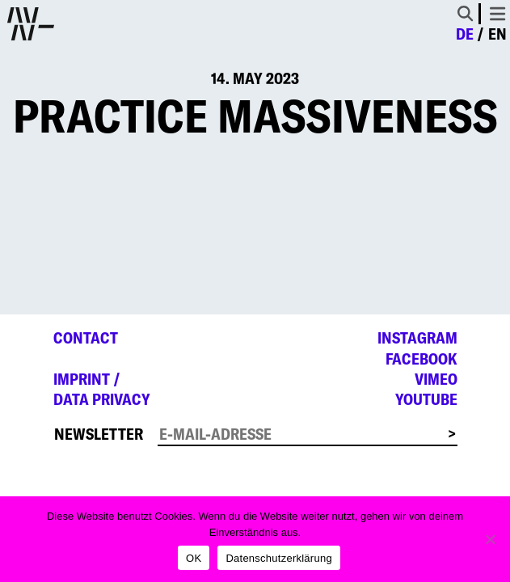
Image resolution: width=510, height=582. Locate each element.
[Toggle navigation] (497, 14)
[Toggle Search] (465, 13)
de (465, 34)
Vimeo (436, 379)
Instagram (417, 338)
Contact (85, 338)
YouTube (426, 399)
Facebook (421, 359)
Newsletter (98, 434)
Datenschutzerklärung (278, 558)
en (497, 34)
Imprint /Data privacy (101, 389)
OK (193, 558)
